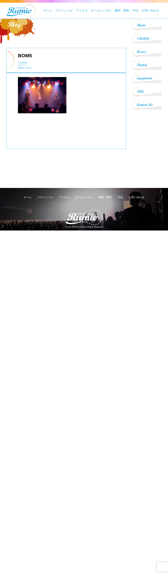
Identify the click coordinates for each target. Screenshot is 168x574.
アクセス (82, 10)
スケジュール (64, 10)
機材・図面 (122, 10)
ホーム (47, 10)
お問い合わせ (150, 10)
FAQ (135, 10)
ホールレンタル (101, 10)
